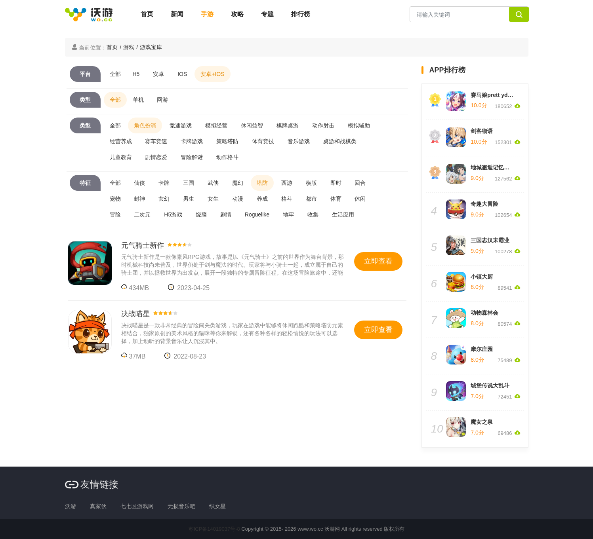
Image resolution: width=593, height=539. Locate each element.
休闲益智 (252, 125)
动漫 (237, 198)
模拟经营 (216, 125)
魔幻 (237, 183)
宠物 (115, 198)
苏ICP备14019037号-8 (214, 529)
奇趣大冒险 (484, 204)
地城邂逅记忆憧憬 (493, 167)
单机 (138, 100)
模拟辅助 (359, 125)
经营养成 (121, 141)
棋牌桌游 (287, 125)
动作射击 (323, 125)
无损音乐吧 (181, 506)
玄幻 (164, 198)
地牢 (288, 214)
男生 (188, 198)
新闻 (177, 14)
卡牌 (164, 183)
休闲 (360, 198)
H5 (136, 74)
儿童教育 (121, 157)
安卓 (158, 74)
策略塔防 (227, 141)
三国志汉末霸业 (490, 240)
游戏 (128, 47)
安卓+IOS (212, 74)
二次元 (142, 214)
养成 (262, 198)
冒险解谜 (192, 157)
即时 (335, 183)
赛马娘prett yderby (495, 95)
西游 (286, 183)
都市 (311, 198)
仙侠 (139, 183)
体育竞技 (263, 141)
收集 (312, 214)
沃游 (70, 506)
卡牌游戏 (192, 141)
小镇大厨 (482, 276)
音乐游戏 (299, 141)
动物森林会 (484, 312)
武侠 (213, 183)
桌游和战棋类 (340, 141)
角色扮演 (145, 125)
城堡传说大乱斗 (490, 385)
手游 (207, 14)
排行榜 (300, 14)
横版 (311, 183)
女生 (213, 198)
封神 (139, 198)
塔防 (262, 183)
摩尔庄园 (482, 349)
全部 (115, 74)
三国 (188, 183)
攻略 (237, 14)
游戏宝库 (151, 47)
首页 (147, 14)
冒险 (115, 214)
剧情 (225, 214)
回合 (360, 183)
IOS (182, 74)
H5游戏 (173, 214)
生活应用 (343, 214)
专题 (267, 14)
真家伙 (98, 506)
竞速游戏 (181, 125)
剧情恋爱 (156, 157)
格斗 (286, 198)
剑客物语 (482, 131)
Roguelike (257, 214)
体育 (335, 198)
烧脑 (201, 214)
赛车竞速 (156, 141)
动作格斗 (227, 157)
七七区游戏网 (137, 506)
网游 (162, 100)
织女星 (217, 506)
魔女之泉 (482, 422)
